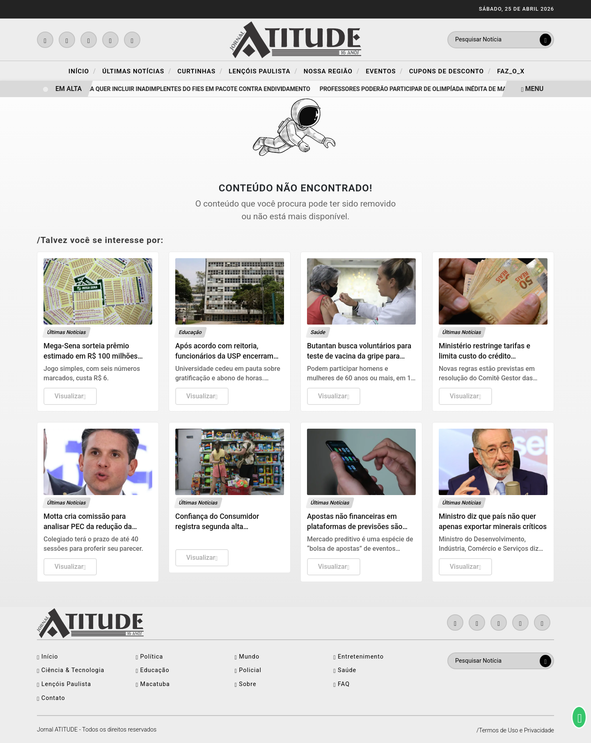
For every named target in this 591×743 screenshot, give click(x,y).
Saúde (344, 670)
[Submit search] (545, 40)
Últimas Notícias (136, 71)
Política (149, 656)
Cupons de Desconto (450, 71)
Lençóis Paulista (263, 71)
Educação (153, 670)
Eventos (384, 71)
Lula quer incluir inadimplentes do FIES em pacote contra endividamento (197, 89)
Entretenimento (358, 656)
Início (82, 71)
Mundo (247, 656)
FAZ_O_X (511, 71)
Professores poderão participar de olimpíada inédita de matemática (430, 89)
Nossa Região (332, 71)
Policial (248, 670)
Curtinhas (199, 71)
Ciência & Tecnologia (70, 670)
